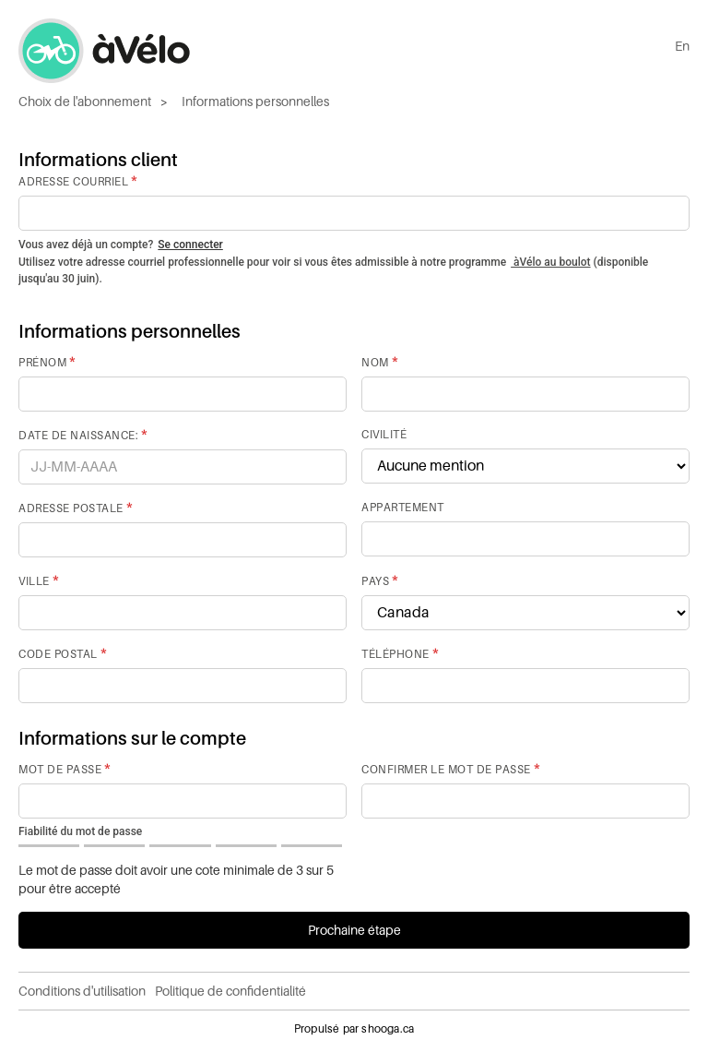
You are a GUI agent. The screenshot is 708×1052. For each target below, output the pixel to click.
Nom (375, 362)
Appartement (402, 507)
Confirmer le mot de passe (446, 769)
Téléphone (395, 654)
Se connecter (190, 244)
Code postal (58, 654)
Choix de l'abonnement (84, 101)
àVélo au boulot (550, 262)
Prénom (42, 362)
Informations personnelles (255, 101)
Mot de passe (59, 769)
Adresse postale (71, 508)
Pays (375, 581)
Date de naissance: (78, 435)
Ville (34, 581)
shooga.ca (387, 1028)
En (682, 46)
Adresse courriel (73, 181)
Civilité (384, 434)
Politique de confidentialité (230, 991)
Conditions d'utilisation (82, 991)
